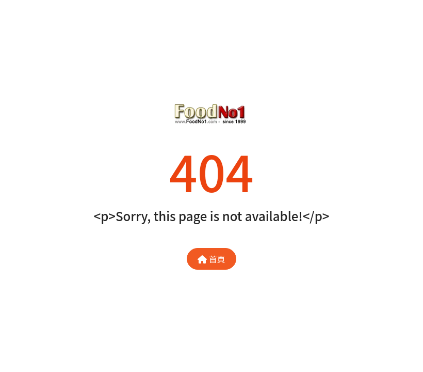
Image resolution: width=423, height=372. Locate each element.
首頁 (211, 259)
